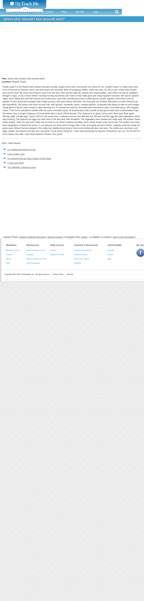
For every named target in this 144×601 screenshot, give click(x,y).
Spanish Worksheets (82, 250)
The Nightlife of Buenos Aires (21, 167)
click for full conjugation (123, 237)
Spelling (77, 263)
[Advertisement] (62, 50)
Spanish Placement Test (36, 259)
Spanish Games (54, 237)
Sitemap (110, 250)
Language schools (44, 11)
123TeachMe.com (27, 274)
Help (8, 263)
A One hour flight (15, 163)
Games (53, 250)
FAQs (64, 11)
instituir (84, 237)
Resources (32, 245)
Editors (110, 254)
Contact (9, 254)
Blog (109, 259)
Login (95, 11)
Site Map (80, 11)
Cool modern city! (16, 154)
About (8, 259)
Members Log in (12, 250)
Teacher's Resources (86, 245)
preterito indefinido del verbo (32, 237)
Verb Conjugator (33, 263)
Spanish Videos (80, 254)
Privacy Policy (58, 274)
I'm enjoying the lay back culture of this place (29, 158)
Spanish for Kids (57, 254)
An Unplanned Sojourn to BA (21, 149)
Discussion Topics (81, 259)
